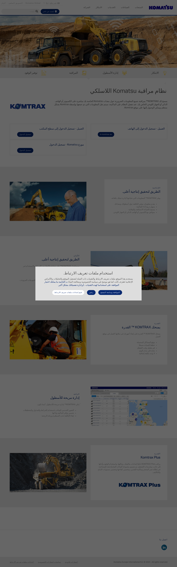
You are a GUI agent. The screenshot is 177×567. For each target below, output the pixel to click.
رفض (91, 292)
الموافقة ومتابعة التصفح (110, 292)
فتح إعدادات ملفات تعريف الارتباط (68, 292)
